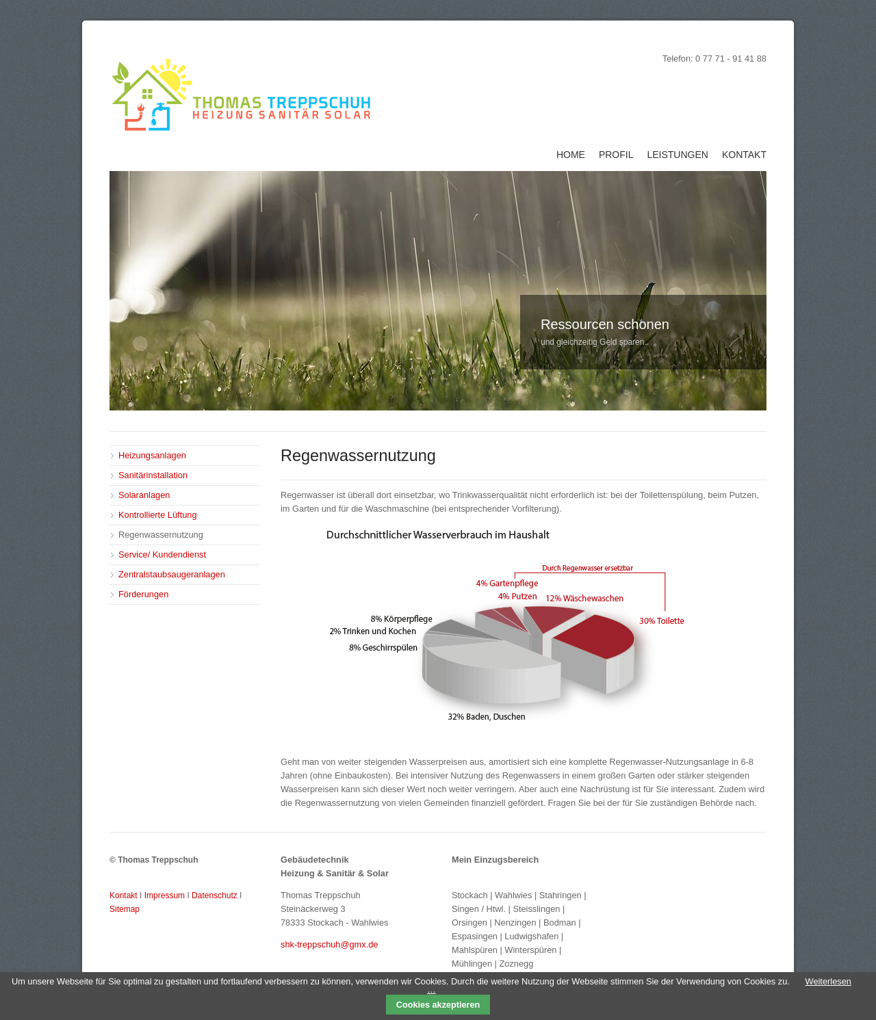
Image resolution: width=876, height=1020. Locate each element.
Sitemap (125, 909)
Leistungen (677, 154)
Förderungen (143, 594)
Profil (616, 154)
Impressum (164, 895)
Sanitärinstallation (153, 475)
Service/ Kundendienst (162, 554)
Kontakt (744, 154)
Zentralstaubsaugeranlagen (171, 574)
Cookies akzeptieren (438, 1005)
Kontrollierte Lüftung (157, 515)
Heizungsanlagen (152, 455)
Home (570, 154)
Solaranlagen (144, 495)
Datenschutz (214, 895)
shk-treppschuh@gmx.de (329, 944)
